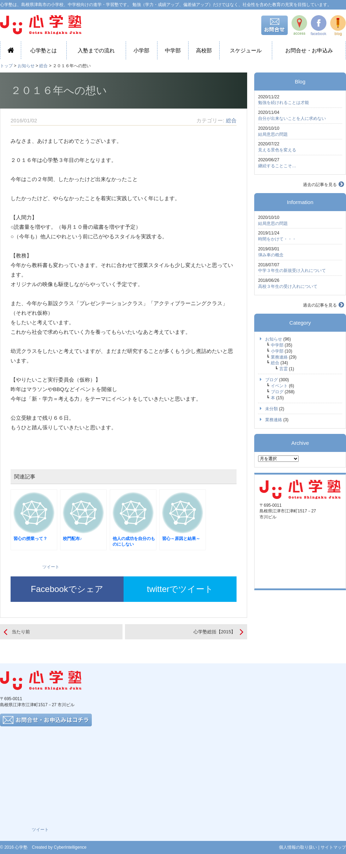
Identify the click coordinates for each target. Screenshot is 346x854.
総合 (43, 65)
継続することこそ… (277, 165)
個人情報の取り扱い (298, 847)
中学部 (173, 50)
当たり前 (21, 631)
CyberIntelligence (70, 847)
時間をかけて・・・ (277, 239)
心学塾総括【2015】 (214, 631)
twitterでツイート (180, 589)
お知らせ (26, 65)
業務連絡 (279, 357)
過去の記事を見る (320, 184)
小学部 (141, 50)
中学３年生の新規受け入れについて (292, 270)
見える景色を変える (277, 149)
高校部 (204, 50)
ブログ (271, 379)
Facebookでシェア (67, 589)
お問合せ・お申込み (309, 50)
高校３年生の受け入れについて (287, 286)
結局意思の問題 (273, 134)
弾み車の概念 (271, 254)
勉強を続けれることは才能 (283, 102)
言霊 (283, 368)
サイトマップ (333, 847)
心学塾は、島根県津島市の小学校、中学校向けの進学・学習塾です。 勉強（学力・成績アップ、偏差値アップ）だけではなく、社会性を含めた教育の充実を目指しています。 (166, 4)
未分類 (271, 408)
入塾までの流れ (96, 50)
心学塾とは (43, 50)
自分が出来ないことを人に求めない (292, 118)
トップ (6, 65)
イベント (279, 385)
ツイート (50, 566)
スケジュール (246, 50)
